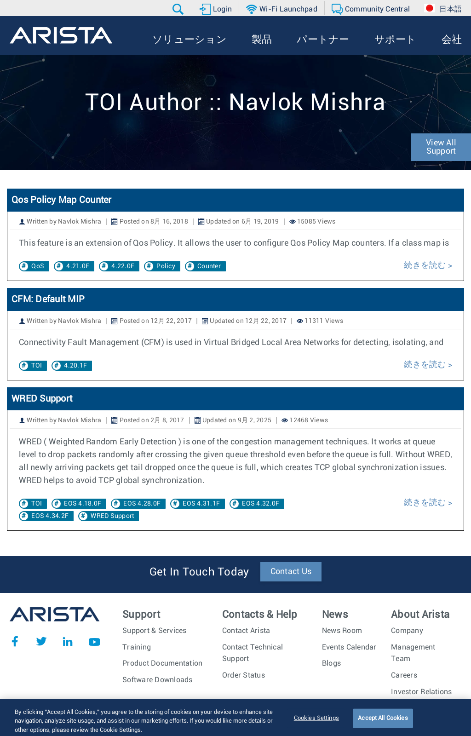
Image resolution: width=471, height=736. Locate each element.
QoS (37, 266)
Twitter (41, 641)
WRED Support (41, 398)
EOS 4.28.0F (142, 503)
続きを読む (425, 265)
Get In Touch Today (199, 572)
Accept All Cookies (383, 723)
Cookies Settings (316, 723)
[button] (179, 9)
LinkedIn (67, 641)
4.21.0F (77, 266)
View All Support (441, 147)
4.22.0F (122, 266)
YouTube (94, 641)
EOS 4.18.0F (82, 503)
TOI (36, 365)
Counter (209, 266)
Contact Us (291, 572)
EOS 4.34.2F (50, 516)
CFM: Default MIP (48, 299)
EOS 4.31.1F (201, 503)
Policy (165, 266)
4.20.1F (75, 365)
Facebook (14, 641)
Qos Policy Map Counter (61, 200)
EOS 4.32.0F (260, 503)
